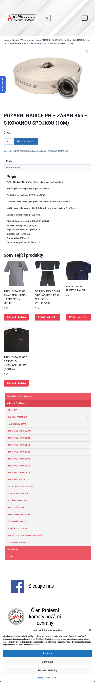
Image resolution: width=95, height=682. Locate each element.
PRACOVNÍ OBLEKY (16, 507)
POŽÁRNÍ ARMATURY (49, 500)
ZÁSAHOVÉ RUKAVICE (49, 542)
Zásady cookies (43, 678)
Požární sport (48, 549)
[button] (90, 630)
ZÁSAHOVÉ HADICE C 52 (19, 466)
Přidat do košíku (26, 141)
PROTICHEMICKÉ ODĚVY (49, 514)
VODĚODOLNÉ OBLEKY (49, 528)
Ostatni (48, 556)
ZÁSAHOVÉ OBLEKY (17, 521)
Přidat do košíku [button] (16, 317)
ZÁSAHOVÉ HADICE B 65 (58, 151)
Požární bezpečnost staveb (48, 396)
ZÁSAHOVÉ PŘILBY (16, 480)
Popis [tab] (9, 161)
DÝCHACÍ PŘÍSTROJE (49, 417)
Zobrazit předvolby (47, 670)
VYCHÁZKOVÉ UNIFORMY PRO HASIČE (25, 535)
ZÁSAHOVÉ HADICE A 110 (20, 431)
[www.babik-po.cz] (21, 18)
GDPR (54, 678)
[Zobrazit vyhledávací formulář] (48, 18)
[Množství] (8, 141)
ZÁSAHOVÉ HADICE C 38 (19, 452)
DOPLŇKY (49, 410)
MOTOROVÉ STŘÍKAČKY (19, 493)
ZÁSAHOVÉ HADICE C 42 (19, 459)
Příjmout (47, 653)
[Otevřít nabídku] (85, 17)
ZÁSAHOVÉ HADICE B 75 (19, 445)
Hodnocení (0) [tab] (13, 167)
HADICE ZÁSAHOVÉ (21, 151)
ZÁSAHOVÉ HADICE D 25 (19, 473)
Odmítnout (47, 662)
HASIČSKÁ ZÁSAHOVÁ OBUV (21, 486)
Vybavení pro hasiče (38, 151)
